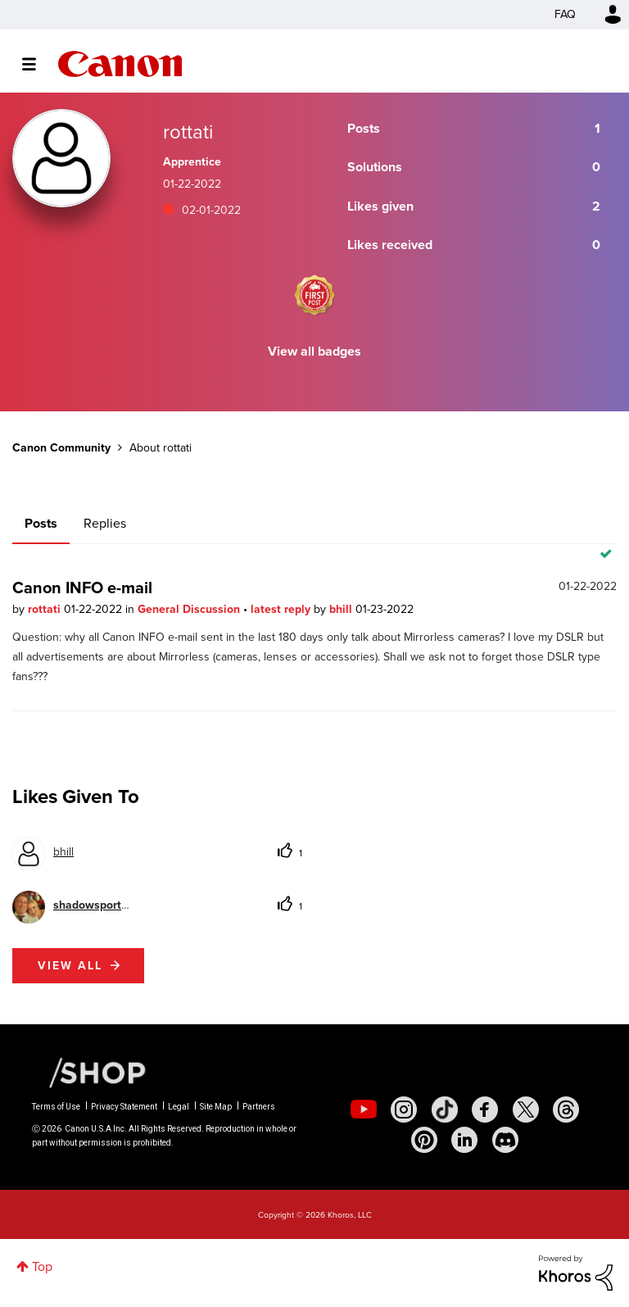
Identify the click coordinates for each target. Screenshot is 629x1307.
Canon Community (120, 64)
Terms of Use (56, 1106)
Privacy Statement (124, 1106)
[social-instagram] (404, 1109)
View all (70, 965)
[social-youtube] (364, 1109)
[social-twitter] (526, 1109)
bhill (342, 609)
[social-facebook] (485, 1109)
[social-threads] (566, 1109)
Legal (178, 1106)
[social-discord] (505, 1140)
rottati (46, 609)
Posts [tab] (41, 523)
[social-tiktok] (445, 1109)
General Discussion (190, 609)
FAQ (565, 14)
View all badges (314, 351)
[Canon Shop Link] (89, 1071)
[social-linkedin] (464, 1140)
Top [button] (42, 1266)
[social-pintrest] (424, 1140)
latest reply (282, 609)
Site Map (216, 1106)
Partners (258, 1106)
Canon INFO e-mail (82, 587)
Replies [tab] (105, 523)
